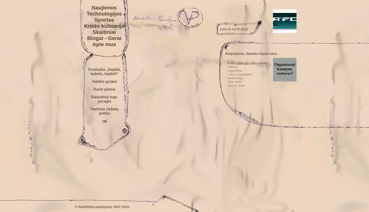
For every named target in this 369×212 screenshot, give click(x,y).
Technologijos (104, 14)
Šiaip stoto (235, 82)
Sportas (104, 20)
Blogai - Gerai (104, 38)
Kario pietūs (104, 89)
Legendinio (235, 70)
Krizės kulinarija (104, 26)
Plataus (233, 67)
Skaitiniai (104, 32)
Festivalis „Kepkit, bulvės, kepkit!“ (104, 72)
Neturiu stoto (236, 85)
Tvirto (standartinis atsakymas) (240, 76)
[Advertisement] (261, 162)
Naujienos (104, 8)
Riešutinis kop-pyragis (104, 99)
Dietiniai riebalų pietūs (104, 111)
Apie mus (104, 44)
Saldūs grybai (104, 82)
